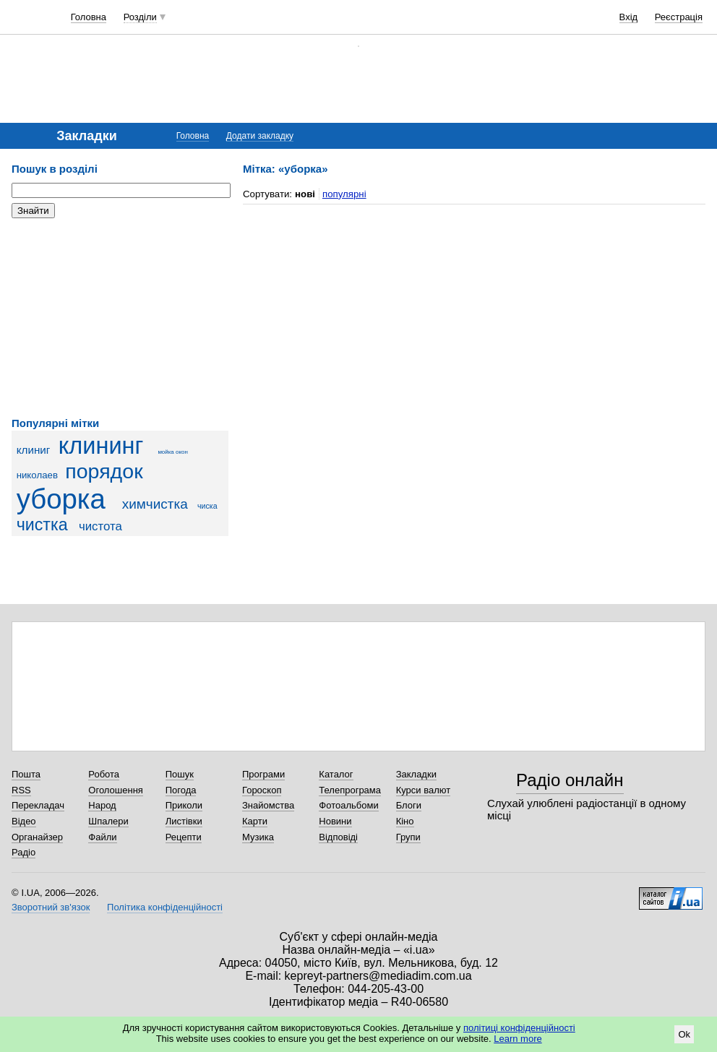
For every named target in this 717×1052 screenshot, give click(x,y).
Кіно (405, 821)
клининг (101, 446)
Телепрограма (350, 790)
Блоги (408, 805)
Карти (254, 821)
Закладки (416, 774)
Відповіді (338, 837)
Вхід (628, 17)
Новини (335, 821)
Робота (103, 774)
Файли (102, 837)
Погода (181, 790)
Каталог (336, 774)
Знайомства (268, 805)
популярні (344, 194)
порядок (103, 471)
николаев (37, 475)
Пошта (26, 774)
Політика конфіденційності (165, 907)
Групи (408, 837)
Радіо (23, 852)
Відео (24, 821)
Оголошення (115, 790)
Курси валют (423, 790)
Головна (88, 17)
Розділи (140, 17)
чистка (42, 524)
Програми (263, 774)
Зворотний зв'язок (51, 907)
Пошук (180, 774)
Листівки (184, 821)
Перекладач (38, 805)
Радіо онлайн (570, 780)
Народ (102, 805)
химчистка (155, 504)
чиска (207, 505)
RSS (21, 790)
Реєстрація (679, 17)
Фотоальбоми (348, 805)
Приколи (184, 805)
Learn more (517, 1038)
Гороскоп (261, 790)
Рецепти (184, 837)
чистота (100, 526)
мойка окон (172, 452)
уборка (61, 498)
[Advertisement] (120, 318)
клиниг (34, 450)
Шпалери (108, 821)
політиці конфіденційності (519, 1027)
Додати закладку (259, 136)
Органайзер (37, 837)
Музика (258, 837)
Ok (684, 1034)
